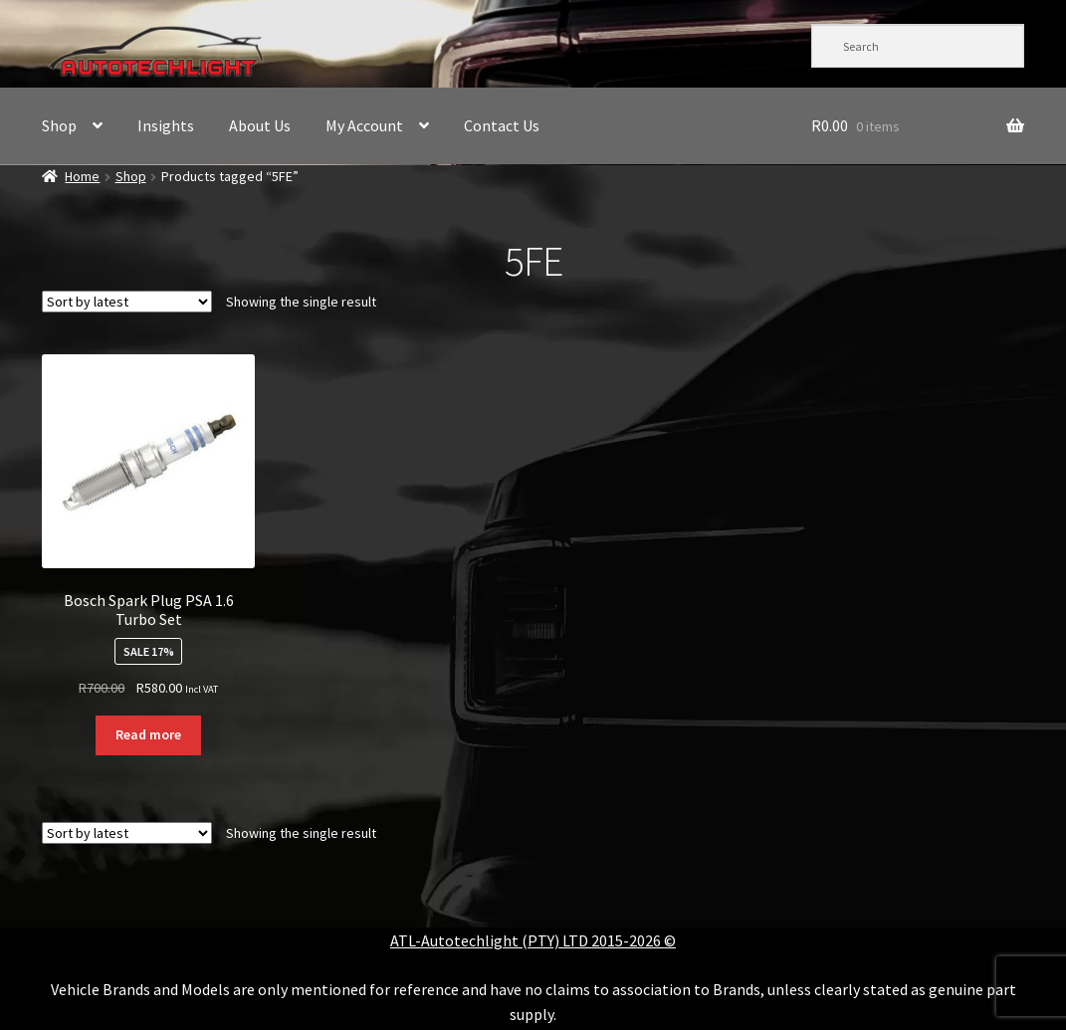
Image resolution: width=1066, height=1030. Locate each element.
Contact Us (501, 125)
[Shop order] (127, 301)
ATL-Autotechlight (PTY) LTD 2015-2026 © (533, 940)
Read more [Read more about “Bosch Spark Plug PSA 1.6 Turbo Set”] (148, 734)
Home (82, 176)
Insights (165, 125)
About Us (260, 125)
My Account (364, 125)
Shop (59, 125)
